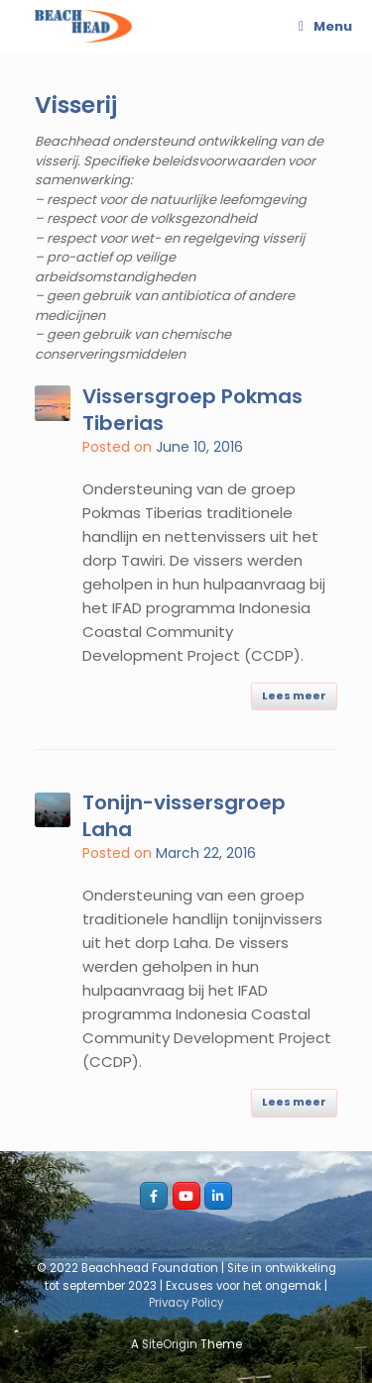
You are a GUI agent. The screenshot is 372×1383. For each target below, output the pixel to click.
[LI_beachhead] (218, 1196)
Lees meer (294, 695)
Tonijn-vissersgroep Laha (184, 816)
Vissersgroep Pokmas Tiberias (192, 409)
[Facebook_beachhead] (154, 1196)
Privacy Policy (186, 1303)
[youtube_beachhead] (186, 1196)
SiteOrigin (169, 1344)
